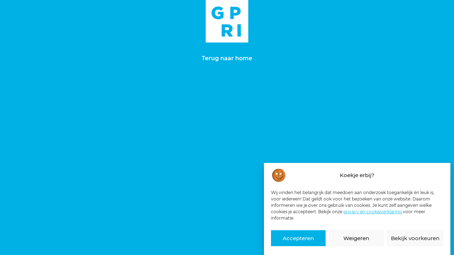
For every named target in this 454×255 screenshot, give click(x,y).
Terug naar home (227, 58)
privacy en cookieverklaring (372, 212)
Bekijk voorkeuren (415, 238)
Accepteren (298, 238)
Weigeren (356, 238)
